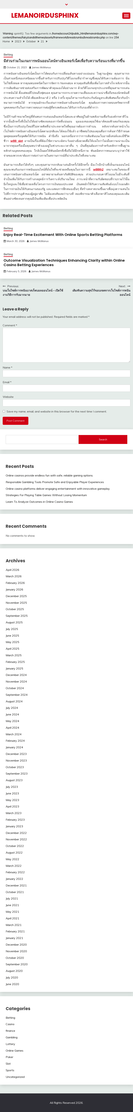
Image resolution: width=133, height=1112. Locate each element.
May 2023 (12, 800)
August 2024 (14, 701)
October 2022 (15, 846)
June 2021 (12, 905)
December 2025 (16, 596)
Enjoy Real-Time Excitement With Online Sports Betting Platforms (63, 234)
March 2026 (14, 576)
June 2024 (12, 714)
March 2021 (14, 925)
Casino (10, 1024)
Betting (8, 54)
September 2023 (17, 773)
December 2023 (16, 754)
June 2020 (12, 984)
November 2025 (16, 602)
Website (8, 397)
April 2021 (12, 918)
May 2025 (12, 642)
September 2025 (17, 615)
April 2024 (12, 727)
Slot (8, 1063)
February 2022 (15, 872)
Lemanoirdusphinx (45, 15)
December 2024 (16, 675)
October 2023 (15, 767)
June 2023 (12, 793)
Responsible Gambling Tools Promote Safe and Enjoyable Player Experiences (55, 482)
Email (7, 382)
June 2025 (12, 635)
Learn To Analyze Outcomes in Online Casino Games (39, 501)
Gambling (11, 1037)
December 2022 (16, 833)
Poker (9, 1057)
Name (7, 367)
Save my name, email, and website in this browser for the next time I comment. (57, 411)
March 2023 (14, 813)
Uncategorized (15, 1077)
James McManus (41, 67)
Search (103, 439)
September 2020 (17, 964)
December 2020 (16, 944)
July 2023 (12, 787)
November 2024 (16, 681)
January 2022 (14, 879)
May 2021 (12, 911)
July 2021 (12, 898)
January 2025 (14, 668)
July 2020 (12, 977)
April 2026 (12, 570)
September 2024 (17, 694)
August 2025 (14, 622)
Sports (10, 1070)
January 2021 (14, 938)
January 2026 (14, 589)
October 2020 (15, 958)
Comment (10, 325)
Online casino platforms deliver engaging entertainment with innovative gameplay (58, 488)
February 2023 (15, 819)
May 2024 (12, 721)
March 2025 (14, 655)
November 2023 (16, 760)
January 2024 (14, 747)
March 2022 (14, 866)
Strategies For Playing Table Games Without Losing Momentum (46, 495)
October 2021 (15, 892)
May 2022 (12, 859)
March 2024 (14, 734)
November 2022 (16, 839)
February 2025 (15, 662)
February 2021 (15, 931)
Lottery (10, 1044)
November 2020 (16, 951)
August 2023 (14, 780)
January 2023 (14, 826)
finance (10, 1030)
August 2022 (14, 852)
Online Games (14, 1050)
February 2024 (15, 740)
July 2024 (12, 708)
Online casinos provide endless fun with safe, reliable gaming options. (49, 475)
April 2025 (12, 648)
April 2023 (12, 806)
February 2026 (15, 583)
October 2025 (15, 609)
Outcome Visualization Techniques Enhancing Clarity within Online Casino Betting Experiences (64, 262)
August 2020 (14, 971)
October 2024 (15, 688)
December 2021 (16, 885)
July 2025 (12, 629)
